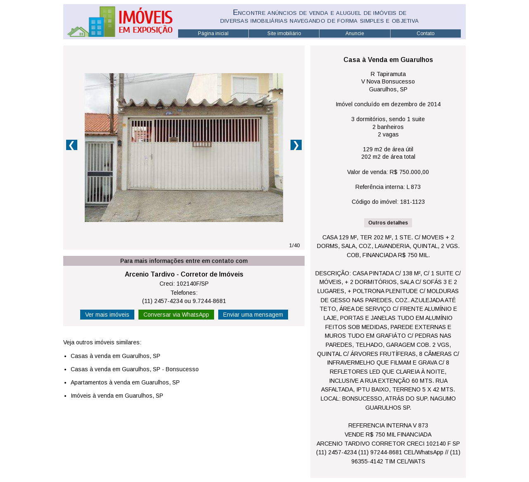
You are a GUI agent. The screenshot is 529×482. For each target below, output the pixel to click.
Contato (425, 33)
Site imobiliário (284, 33)
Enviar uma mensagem (253, 314)
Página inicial (213, 33)
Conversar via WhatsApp (176, 314)
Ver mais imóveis (107, 314)
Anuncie (355, 33)
